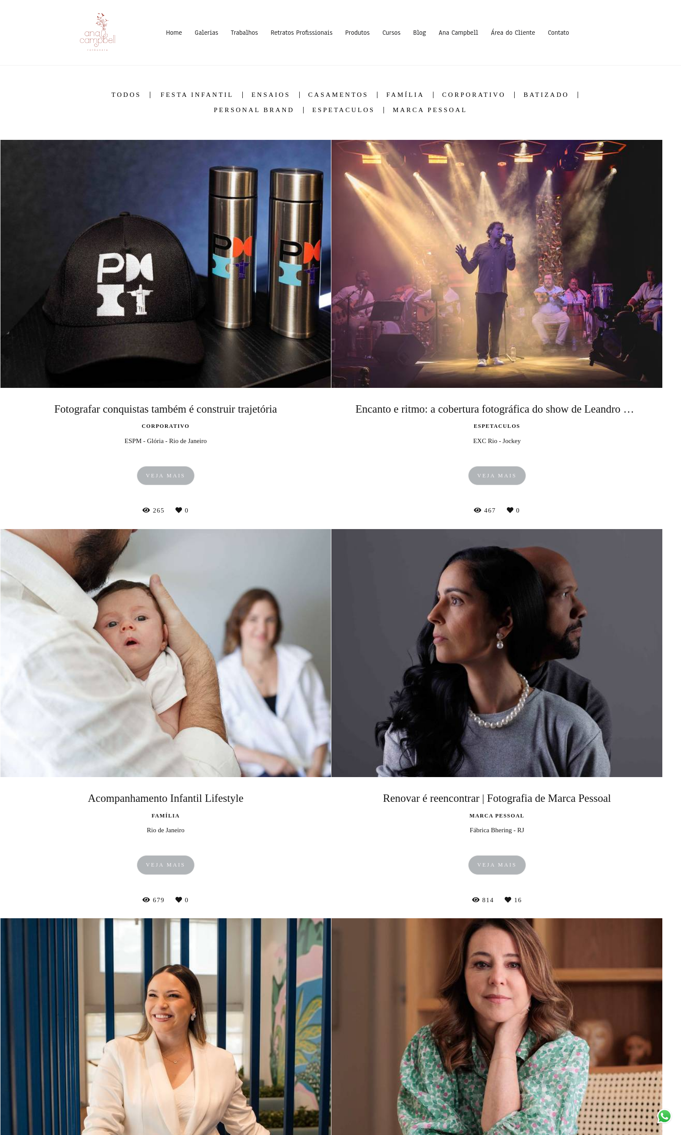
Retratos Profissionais (301, 32)
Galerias (206, 32)
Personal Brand (254, 110)
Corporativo (474, 95)
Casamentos (338, 95)
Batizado (546, 95)
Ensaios (271, 95)
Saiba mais (117, 1089)
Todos (126, 95)
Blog (419, 32)
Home (174, 32)
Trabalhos (244, 32)
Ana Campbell (458, 32)
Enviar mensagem (509, 1059)
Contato (558, 32)
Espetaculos (343, 110)
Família (405, 95)
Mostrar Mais (340, 977)
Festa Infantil (197, 95)
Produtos (357, 32)
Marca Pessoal (430, 110)
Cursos (391, 32)
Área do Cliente (513, 32)
